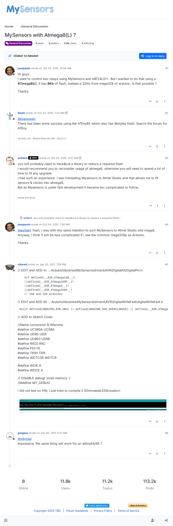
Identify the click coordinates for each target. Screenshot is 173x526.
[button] (6, 520)
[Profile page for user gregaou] (10, 435)
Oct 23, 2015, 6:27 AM (64, 158)
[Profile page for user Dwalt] (10, 115)
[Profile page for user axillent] (10, 160)
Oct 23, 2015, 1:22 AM (51, 112)
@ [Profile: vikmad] (24, 439)
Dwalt (21, 112)
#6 (166, 432)
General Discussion (18, 43)
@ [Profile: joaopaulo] (26, 119)
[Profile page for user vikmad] (10, 267)
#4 (166, 224)
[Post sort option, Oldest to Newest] (23, 56)
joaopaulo (24, 68)
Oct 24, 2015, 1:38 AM (56, 224)
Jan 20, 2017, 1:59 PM (53, 264)
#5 (166, 264)
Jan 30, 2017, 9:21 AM (54, 432)
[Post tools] (164, 101)
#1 (167, 68)
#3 (166, 158)
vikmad (22, 264)
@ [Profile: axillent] (24, 230)
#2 (166, 112)
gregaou (23, 432)
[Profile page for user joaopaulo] (10, 71)
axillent (22, 158)
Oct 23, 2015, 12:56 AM (57, 68)
